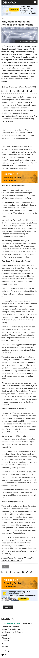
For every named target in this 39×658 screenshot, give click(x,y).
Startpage (7, 607)
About (4, 635)
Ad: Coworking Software (12, 632)
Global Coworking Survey (12, 629)
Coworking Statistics (10, 626)
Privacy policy (7, 638)
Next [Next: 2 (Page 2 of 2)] (5, 567)
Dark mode (3, 654)
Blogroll (5, 646)
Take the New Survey (10, 623)
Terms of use (6, 641)
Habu (6, 135)
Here (23, 399)
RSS (3, 643)
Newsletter (27, 623)
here (26, 391)
